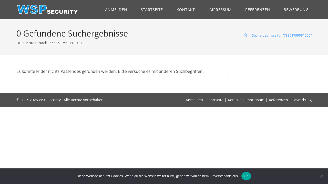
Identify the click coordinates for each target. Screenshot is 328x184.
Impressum (254, 99)
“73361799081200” (282, 35)
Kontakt (234, 99)
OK (246, 176)
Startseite (215, 99)
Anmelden (194, 99)
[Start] (245, 35)
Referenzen (278, 99)
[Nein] (321, 176)
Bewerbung (302, 99)
